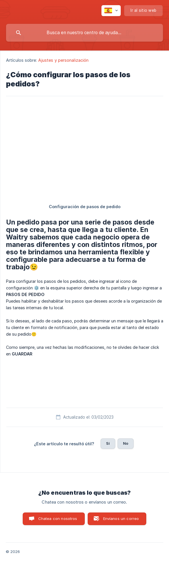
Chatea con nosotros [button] (57, 518)
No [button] (125, 443)
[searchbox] (84, 33)
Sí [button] (108, 443)
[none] (111, 10)
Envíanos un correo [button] (121, 518)
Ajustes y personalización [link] (63, 60)
